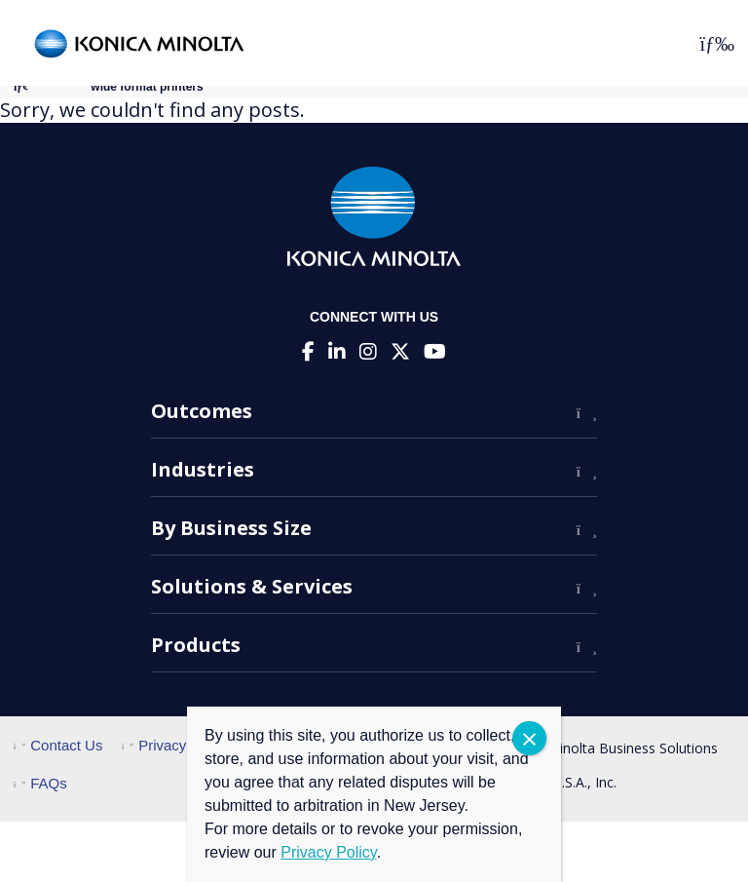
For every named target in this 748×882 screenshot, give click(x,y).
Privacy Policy (176, 745)
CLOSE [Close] (529, 738)
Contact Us (58, 745)
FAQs (40, 783)
